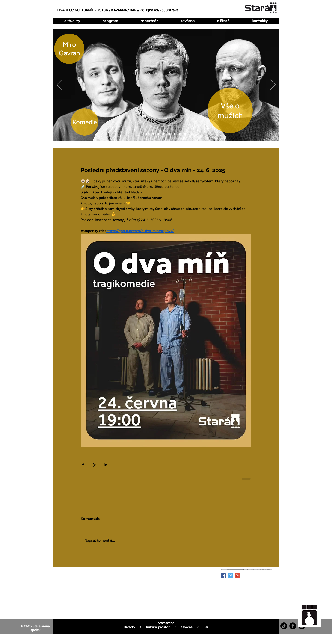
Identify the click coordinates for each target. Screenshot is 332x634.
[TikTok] (283, 625)
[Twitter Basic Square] (230, 575)
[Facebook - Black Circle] (292, 625)
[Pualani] (180, 134)
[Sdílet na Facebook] (83, 465)
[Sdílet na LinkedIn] (105, 465)
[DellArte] (185, 134)
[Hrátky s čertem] (158, 134)
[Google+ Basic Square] (237, 575)
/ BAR (131, 10)
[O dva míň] (153, 134)
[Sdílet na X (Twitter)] (94, 465)
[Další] (273, 85)
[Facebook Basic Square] (223, 575)
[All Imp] (174, 134)
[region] (311, 612)
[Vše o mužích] (147, 134)
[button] (149, 20)
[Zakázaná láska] (169, 134)
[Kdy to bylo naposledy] (164, 134)
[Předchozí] (59, 85)
